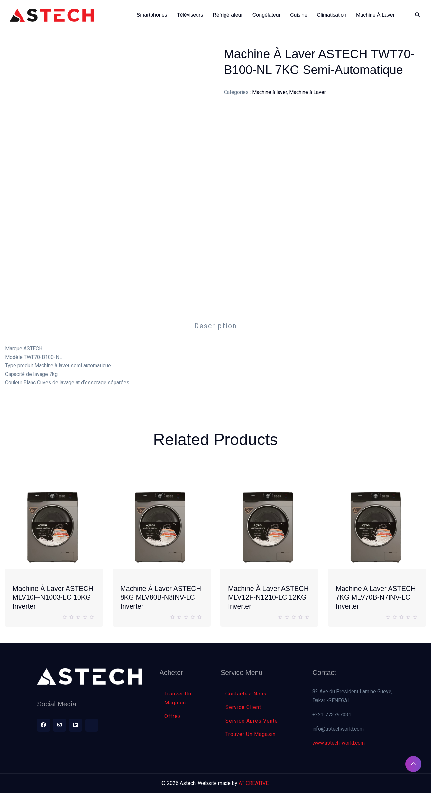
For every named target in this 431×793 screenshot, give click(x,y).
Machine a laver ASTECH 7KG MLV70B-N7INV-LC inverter (376, 597)
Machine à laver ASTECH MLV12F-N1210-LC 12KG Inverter (268, 597)
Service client (243, 707)
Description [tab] (215, 326)
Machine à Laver (307, 92)
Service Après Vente (251, 721)
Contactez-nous (246, 694)
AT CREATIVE (254, 783)
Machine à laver (269, 92)
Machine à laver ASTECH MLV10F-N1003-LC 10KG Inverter (53, 597)
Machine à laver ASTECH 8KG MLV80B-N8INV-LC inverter (160, 597)
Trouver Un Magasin (177, 698)
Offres (172, 716)
